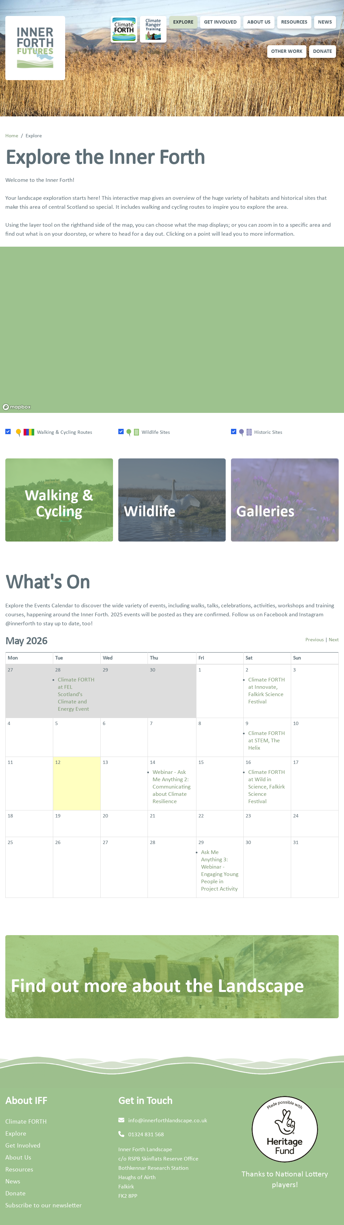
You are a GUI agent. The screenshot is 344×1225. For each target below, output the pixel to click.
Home (11, 136)
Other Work (286, 51)
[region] (172, 330)
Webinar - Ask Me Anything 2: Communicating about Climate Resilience (171, 787)
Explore (183, 22)
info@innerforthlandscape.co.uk (167, 1121)
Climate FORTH (26, 1122)
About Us (259, 22)
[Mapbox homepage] (16, 407)
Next (334, 640)
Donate (322, 51)
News (325, 22)
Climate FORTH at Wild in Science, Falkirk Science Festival (266, 787)
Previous (314, 640)
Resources (294, 22)
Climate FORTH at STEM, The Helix (266, 740)
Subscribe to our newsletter (43, 1205)
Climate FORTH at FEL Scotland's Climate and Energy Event (76, 694)
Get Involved (220, 22)
